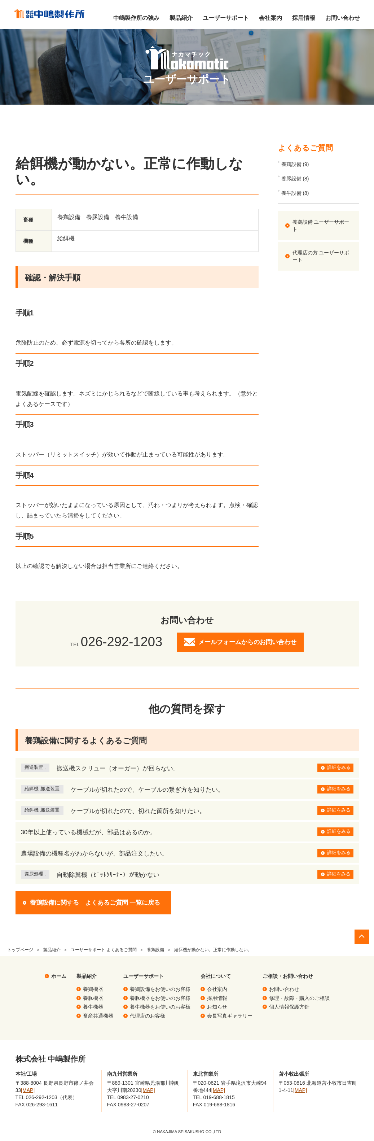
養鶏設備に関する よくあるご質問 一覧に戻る (95, 902)
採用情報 (303, 18)
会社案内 (270, 18)
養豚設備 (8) (295, 179)
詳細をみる (339, 767)
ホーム (58, 976)
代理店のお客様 (147, 1016)
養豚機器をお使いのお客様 (160, 998)
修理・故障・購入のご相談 (299, 998)
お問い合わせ (342, 18)
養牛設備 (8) (295, 193)
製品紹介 (180, 18)
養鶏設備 (155, 949)
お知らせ (217, 1007)
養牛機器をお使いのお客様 (160, 1007)
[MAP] (28, 1090)
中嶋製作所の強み (136, 18)
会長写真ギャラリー (229, 1016)
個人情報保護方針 (289, 1007)
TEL (116, 644)
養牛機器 (93, 1007)
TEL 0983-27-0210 (128, 1097)
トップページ (20, 949)
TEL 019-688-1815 (214, 1097)
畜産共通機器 (98, 1016)
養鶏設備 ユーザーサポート (320, 225)
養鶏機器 (93, 989)
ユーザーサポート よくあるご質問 (104, 949)
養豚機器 (93, 998)
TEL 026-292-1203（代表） (47, 1097)
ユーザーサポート (225, 18)
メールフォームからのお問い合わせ (247, 642)
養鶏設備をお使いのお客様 (160, 989)
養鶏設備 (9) (295, 164)
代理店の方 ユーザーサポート (320, 256)
